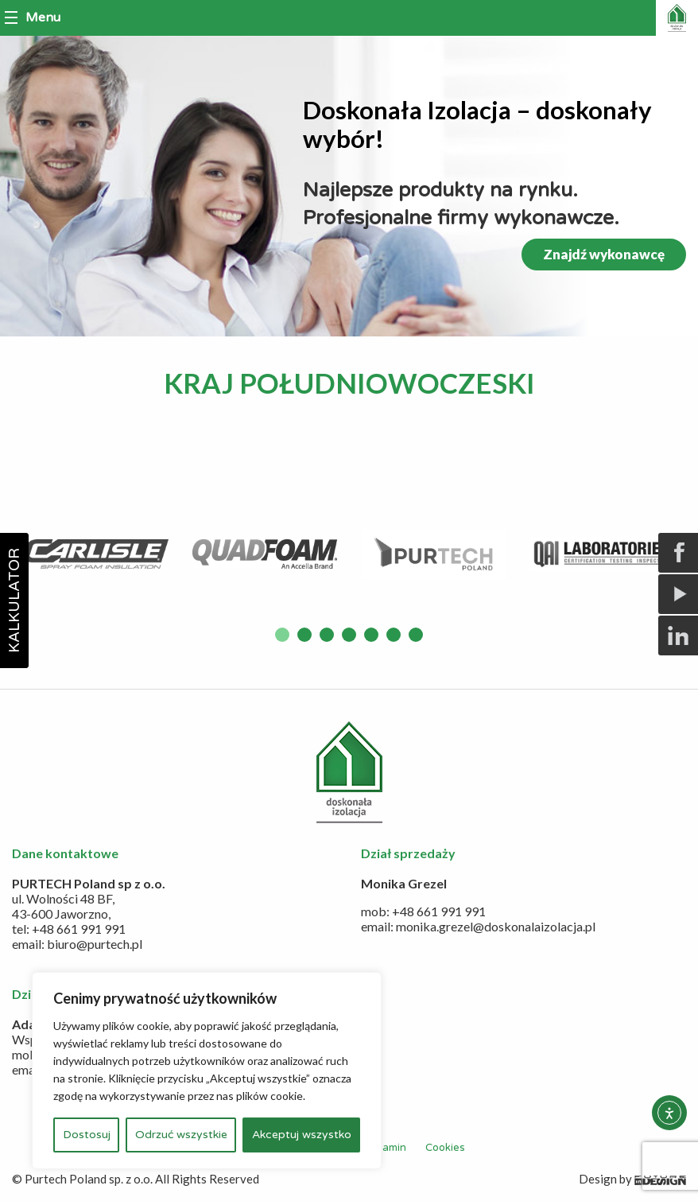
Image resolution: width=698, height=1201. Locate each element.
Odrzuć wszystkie (181, 1134)
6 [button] (393, 635)
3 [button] (327, 635)
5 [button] (371, 635)
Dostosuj (87, 1134)
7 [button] (416, 635)
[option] (96, 554)
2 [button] (304, 635)
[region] (207, 1070)
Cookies (445, 1147)
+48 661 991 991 (79, 928)
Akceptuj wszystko (301, 1134)
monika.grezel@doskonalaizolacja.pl (495, 926)
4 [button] (349, 635)
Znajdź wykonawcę (604, 254)
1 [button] (282, 635)
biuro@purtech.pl (94, 943)
